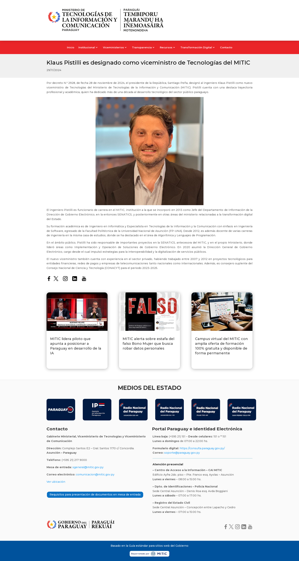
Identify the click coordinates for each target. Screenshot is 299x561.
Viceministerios (113, 47)
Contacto (226, 47)
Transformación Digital (196, 47)
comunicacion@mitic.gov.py (95, 474)
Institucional (86, 47)
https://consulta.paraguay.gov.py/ (202, 448)
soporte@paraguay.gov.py (182, 452)
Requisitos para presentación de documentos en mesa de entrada (95, 494)
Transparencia (142, 47)
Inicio (70, 47)
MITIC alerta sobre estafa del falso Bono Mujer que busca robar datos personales (148, 344)
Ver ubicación (56, 481)
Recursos (166, 47)
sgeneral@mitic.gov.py (88, 467)
